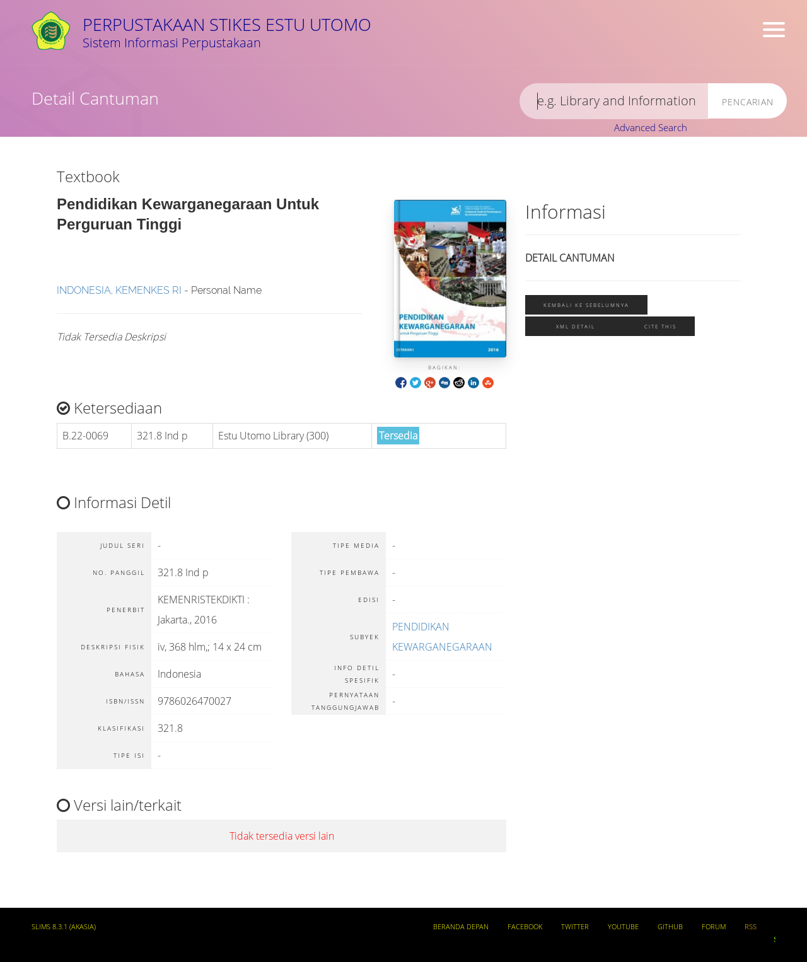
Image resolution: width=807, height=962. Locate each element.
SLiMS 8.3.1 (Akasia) (64, 926)
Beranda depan (461, 926)
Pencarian (748, 102)
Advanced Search (650, 127)
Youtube (623, 926)
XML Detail (575, 326)
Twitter (575, 926)
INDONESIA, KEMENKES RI (119, 290)
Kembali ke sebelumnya (586, 304)
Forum (714, 926)
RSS (751, 926)
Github (670, 926)
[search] (614, 101)
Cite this (660, 326)
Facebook (525, 926)
